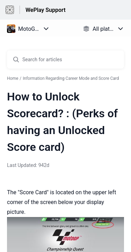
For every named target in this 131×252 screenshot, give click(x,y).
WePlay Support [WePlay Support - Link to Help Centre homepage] (46, 10)
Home (12, 78)
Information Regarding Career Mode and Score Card (71, 78)
